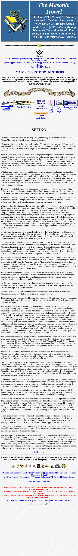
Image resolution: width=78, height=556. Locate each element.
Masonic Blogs (68, 63)
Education (49, 58)
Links (39, 65)
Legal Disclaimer (41, 501)
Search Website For (7, 109)
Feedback (46, 67)
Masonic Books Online (22, 63)
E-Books (36, 63)
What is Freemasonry (12, 58)
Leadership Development (33, 58)
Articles (8, 63)
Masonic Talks (61, 58)
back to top (39, 452)
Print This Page (59, 109)
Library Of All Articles (51, 63)
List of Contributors (41, 117)
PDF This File (51, 109)
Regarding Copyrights (60, 501)
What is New (35, 67)
